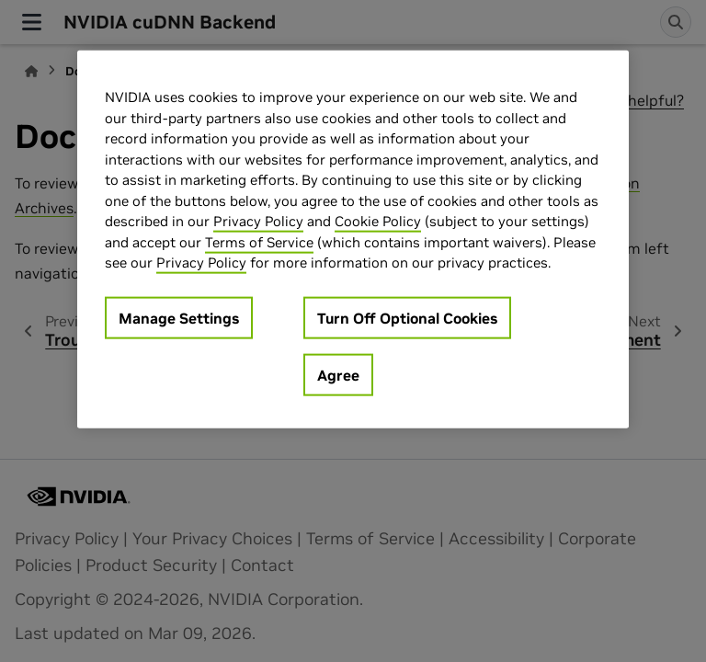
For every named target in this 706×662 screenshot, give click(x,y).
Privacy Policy (258, 221)
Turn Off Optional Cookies (407, 317)
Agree (338, 374)
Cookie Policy (378, 221)
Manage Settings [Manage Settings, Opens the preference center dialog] (179, 317)
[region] (353, 239)
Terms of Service (259, 241)
